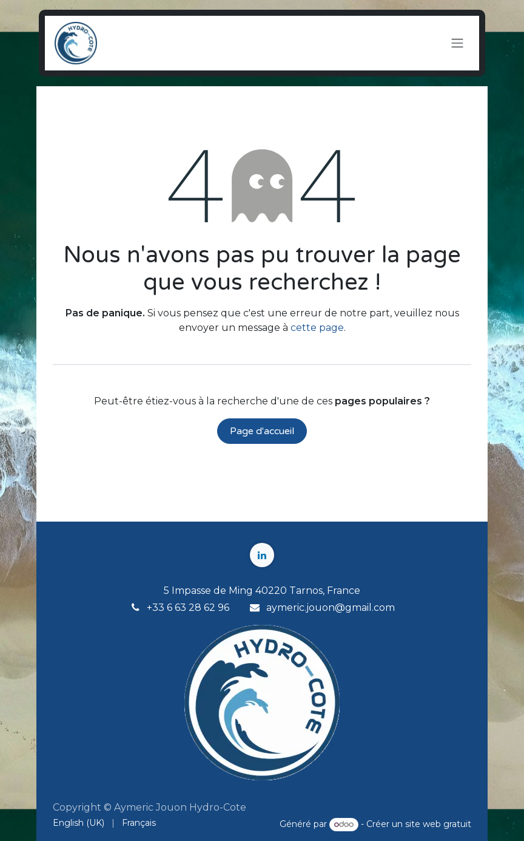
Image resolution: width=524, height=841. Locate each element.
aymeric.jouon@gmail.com (330, 607)
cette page (317, 327)
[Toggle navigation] (457, 43)
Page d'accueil (262, 431)
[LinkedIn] (262, 555)
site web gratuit (438, 824)
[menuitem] (78, 823)
